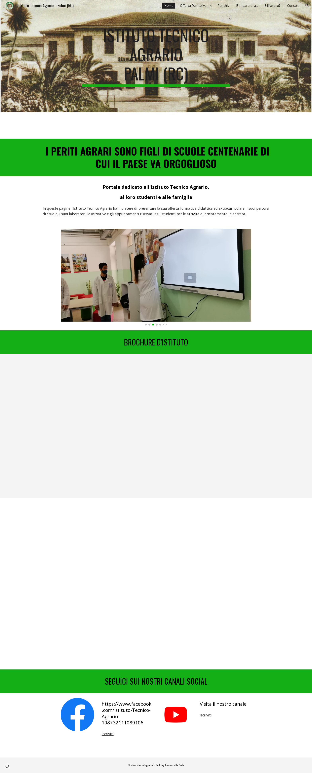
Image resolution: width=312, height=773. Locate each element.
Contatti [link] (293, 5)
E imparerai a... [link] (247, 5)
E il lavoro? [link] (272, 5)
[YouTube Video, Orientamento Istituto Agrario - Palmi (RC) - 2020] (156, 541)
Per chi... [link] (223, 5)
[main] (156, 56)
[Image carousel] (156, 277)
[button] (307, 5)
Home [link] (168, 5)
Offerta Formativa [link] (193, 5)
